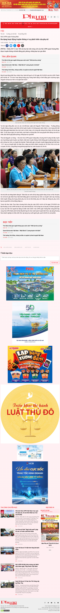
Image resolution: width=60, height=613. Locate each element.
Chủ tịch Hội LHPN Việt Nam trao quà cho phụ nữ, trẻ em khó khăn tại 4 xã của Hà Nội (26, 512)
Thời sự (6, 23)
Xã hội (13, 23)
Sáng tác (4, 62)
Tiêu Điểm (4, 67)
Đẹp (31, 23)
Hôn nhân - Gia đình (18, 23)
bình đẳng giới (18, 247)
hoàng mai (36, 247)
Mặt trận (9, 23)
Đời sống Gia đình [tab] (47, 511)
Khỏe (29, 23)
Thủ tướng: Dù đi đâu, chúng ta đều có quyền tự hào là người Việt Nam (22, 70)
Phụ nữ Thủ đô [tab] (45, 510)
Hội (23, 23)
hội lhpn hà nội (7, 247)
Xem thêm (50, 552)
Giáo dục (26, 23)
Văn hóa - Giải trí (36, 23)
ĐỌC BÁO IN (50, 507)
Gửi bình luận (54, 262)
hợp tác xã (28, 247)
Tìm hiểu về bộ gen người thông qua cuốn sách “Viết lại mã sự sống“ (21, 60)
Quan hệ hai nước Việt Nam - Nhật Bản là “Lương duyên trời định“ (20, 65)
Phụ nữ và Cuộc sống (43, 23)
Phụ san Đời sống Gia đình (52, 23)
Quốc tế (29, 26)
